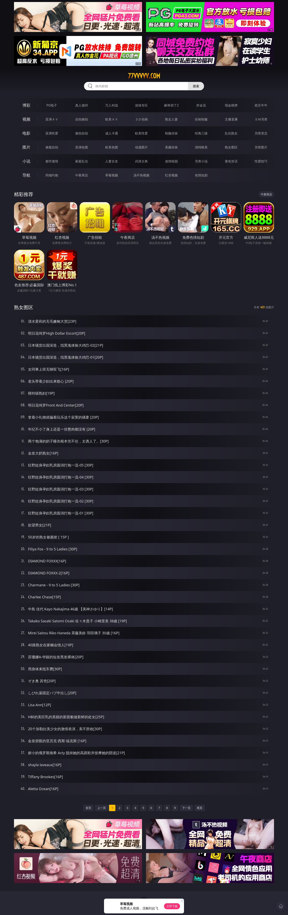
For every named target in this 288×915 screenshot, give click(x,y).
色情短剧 (201, 175)
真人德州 (81, 105)
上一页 (101, 808)
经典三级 (201, 133)
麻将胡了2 (171, 105)
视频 (26, 119)
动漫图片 (141, 147)
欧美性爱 (141, 133)
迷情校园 (171, 161)
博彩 (26, 105)
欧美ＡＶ (111, 119)
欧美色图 (111, 147)
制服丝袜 (171, 133)
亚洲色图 (81, 147)
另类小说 (201, 161)
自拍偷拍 (81, 119)
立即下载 (172, 906)
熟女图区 (231, 147)
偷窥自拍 (51, 147)
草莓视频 (111, 175)
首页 (88, 808)
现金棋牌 (231, 105)
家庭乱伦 (81, 161)
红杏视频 (171, 175)
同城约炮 (51, 175)
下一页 (186, 808)
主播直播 (231, 119)
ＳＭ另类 (261, 119)
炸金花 (201, 105)
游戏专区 (141, 105)
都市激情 (51, 161)
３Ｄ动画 (141, 119)
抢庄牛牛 (261, 105)
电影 (26, 133)
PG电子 (51, 105)
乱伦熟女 (231, 133)
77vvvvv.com (144, 76)
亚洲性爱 (51, 133)
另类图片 (261, 147)
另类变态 (261, 133)
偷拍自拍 (81, 133)
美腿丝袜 (171, 147)
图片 (26, 147)
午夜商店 (81, 175)
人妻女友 (111, 161)
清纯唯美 (201, 147)
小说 (26, 161)
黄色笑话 (231, 161)
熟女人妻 (171, 119)
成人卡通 (111, 133)
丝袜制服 (201, 119)
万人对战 (111, 105)
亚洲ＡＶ (51, 119)
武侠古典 (141, 161)
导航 (26, 175)
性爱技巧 (261, 161)
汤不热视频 (141, 175)
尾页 (199, 808)
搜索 (196, 86)
